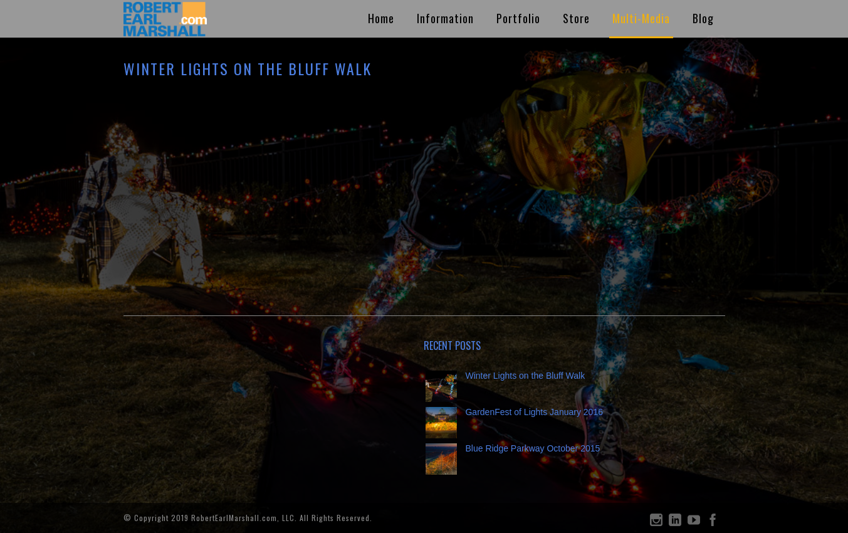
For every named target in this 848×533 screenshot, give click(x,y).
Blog (703, 18)
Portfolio (518, 18)
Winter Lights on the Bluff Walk (525, 376)
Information (445, 18)
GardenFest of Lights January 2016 (533, 412)
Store (576, 18)
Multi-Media (641, 18)
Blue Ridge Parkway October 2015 (532, 448)
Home (381, 18)
